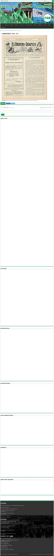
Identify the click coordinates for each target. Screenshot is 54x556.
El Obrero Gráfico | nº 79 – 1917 (8, 107)
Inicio (2, 25)
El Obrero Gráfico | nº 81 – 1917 (45, 107)
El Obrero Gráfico (7, 30)
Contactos (3, 27)
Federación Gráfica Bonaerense (38, 554)
